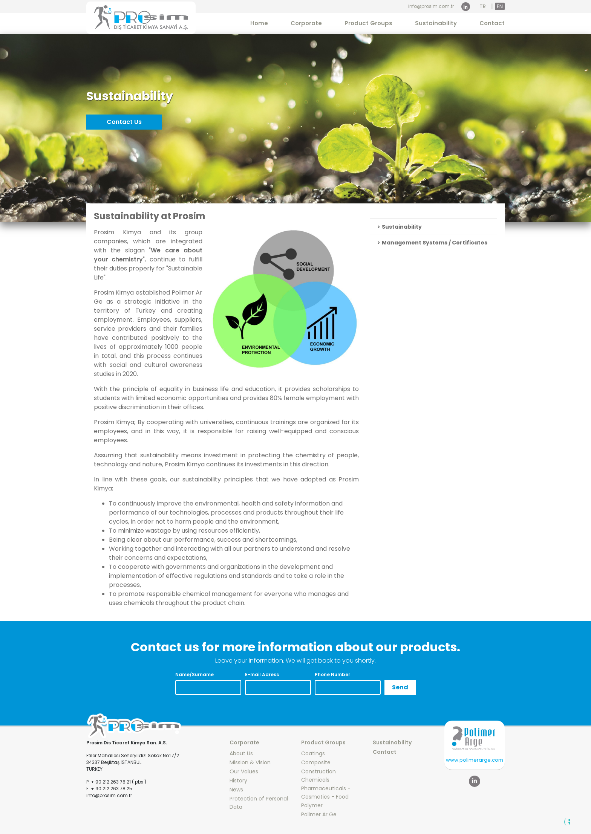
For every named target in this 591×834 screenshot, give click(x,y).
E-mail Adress (262, 674)
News (236, 789)
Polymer (312, 805)
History (238, 780)
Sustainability (436, 23)
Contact (492, 23)
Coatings (313, 753)
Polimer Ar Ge (319, 814)
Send (400, 687)
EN (500, 6)
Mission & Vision (250, 762)
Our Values (244, 771)
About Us (241, 753)
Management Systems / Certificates (432, 242)
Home (259, 23)
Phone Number (332, 674)
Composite (316, 762)
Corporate (306, 23)
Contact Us (124, 122)
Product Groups (368, 23)
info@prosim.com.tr (431, 6)
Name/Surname (194, 674)
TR (482, 6)
